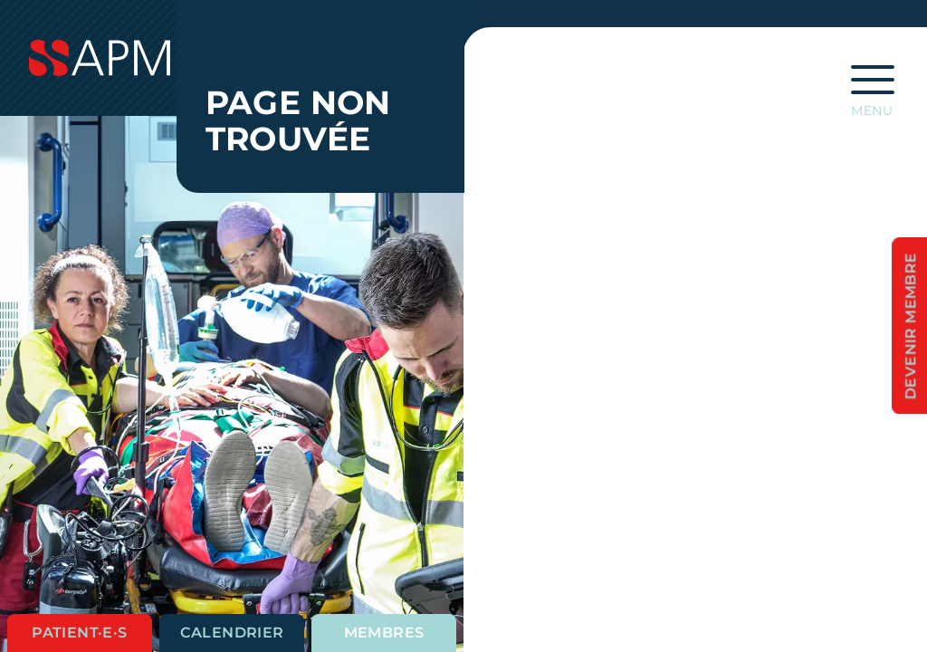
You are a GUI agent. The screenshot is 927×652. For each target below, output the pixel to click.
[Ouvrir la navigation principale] (873, 85)
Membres (384, 632)
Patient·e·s (79, 632)
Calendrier (232, 632)
